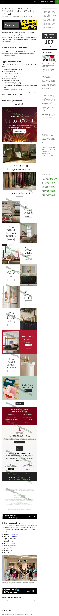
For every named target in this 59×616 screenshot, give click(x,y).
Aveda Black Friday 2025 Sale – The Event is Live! (49, 179)
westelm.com (9, 53)
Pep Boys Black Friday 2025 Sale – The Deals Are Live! (49, 195)
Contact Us (52, 1)
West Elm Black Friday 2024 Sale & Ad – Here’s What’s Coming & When (49, 149)
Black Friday (36, 1)
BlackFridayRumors (48, 155)
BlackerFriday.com (18, 16)
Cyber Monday (44, 1)
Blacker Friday (6, 2)
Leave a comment (29, 16)
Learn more (50, 27)
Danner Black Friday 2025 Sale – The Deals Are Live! (49, 191)
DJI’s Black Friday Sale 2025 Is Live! (48, 187)
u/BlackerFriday (47, 153)
